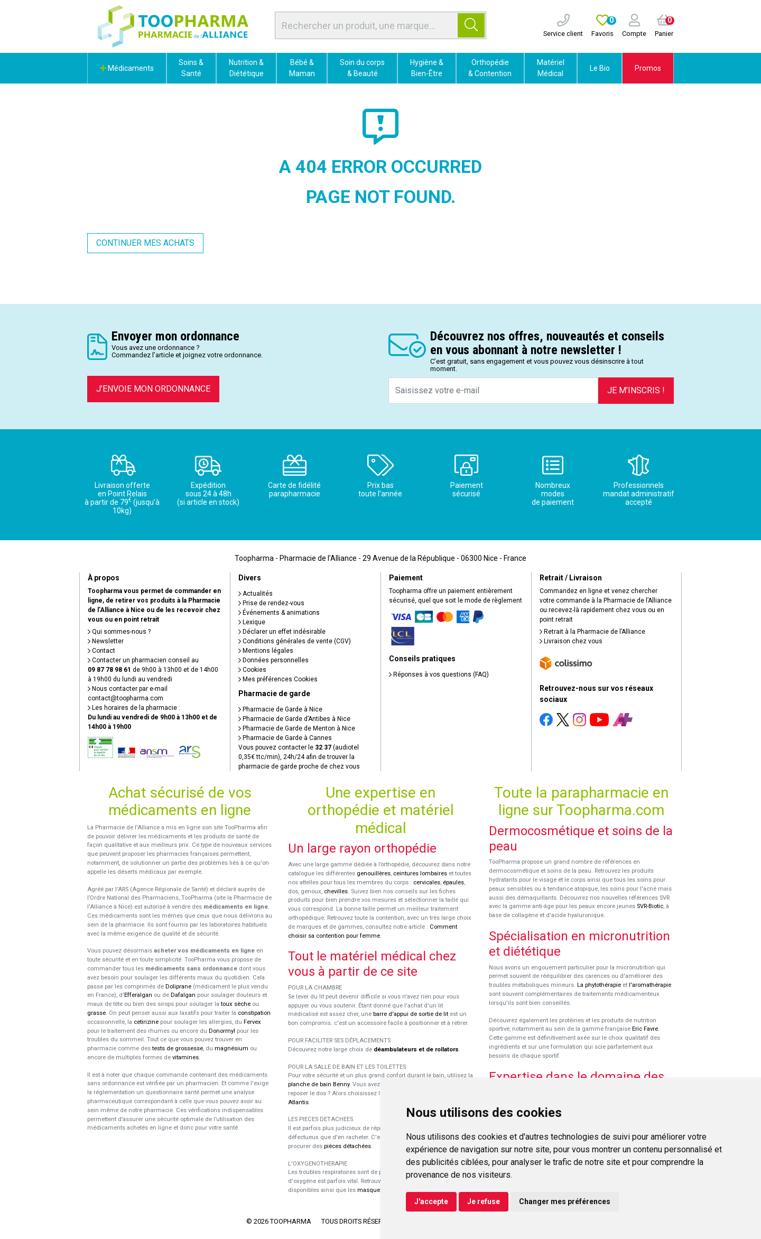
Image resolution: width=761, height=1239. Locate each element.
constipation (254, 1013)
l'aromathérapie (650, 985)
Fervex (252, 1022)
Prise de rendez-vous (271, 603)
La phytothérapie (599, 985)
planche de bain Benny (318, 1084)
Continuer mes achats (145, 243)
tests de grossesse (177, 1048)
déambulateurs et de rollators (416, 1049)
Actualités (255, 593)
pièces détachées (347, 1146)
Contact (101, 650)
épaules (453, 882)
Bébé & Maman (302, 68)
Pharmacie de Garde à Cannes (285, 738)
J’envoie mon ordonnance (153, 389)
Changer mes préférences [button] (564, 1201)
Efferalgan (138, 995)
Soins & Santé (191, 68)
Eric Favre (645, 1028)
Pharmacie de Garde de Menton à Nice (296, 728)
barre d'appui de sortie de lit (410, 1014)
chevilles (336, 891)
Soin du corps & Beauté (362, 68)
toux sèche (235, 1004)
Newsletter (106, 641)
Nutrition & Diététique (246, 68)
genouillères (374, 873)
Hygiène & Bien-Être (426, 68)
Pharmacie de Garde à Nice (280, 709)
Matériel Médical (550, 68)
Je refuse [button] (483, 1201)
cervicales (426, 882)
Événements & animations (279, 612)
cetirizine (146, 1022)
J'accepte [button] (431, 1201)
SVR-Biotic (650, 906)
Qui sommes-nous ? (119, 631)
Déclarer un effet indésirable (282, 631)
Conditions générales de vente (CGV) (294, 641)
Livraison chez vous (571, 641)
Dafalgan (183, 995)
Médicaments (127, 68)
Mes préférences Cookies (278, 679)
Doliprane (178, 986)
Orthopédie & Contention (490, 68)
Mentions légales (265, 650)
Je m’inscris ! (636, 390)
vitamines (185, 1057)
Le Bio (600, 68)
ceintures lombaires (420, 873)
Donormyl (222, 1031)
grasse (96, 1013)
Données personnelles (273, 660)
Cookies (252, 669)
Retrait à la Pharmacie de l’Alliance (592, 631)
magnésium (231, 1048)
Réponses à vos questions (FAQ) (439, 674)
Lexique (251, 622)
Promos (648, 68)
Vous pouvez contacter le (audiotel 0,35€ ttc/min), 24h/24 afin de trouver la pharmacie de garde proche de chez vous (299, 757)
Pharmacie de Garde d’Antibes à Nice (294, 719)
